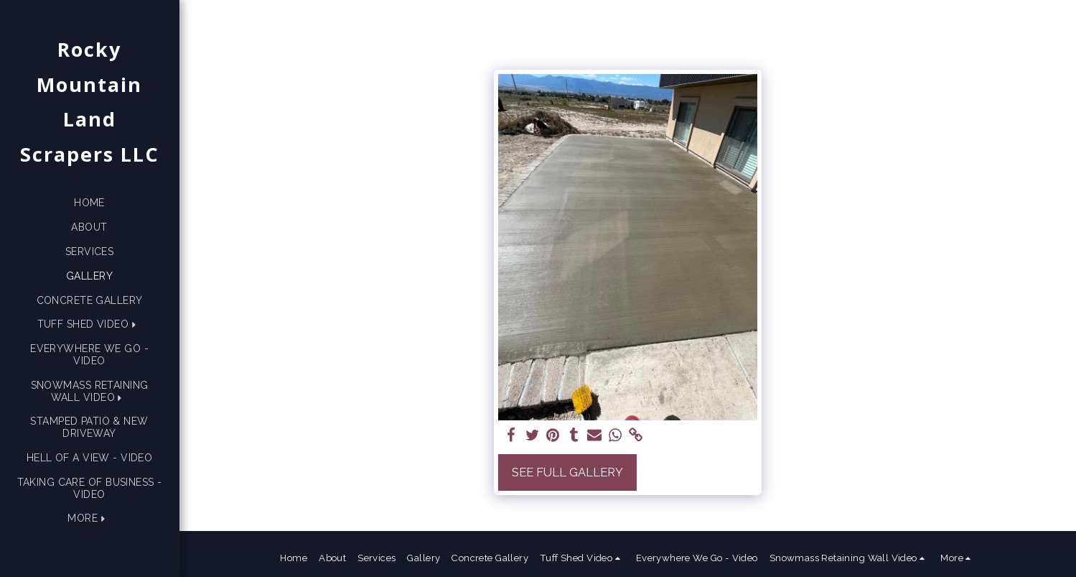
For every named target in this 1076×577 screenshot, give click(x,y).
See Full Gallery (567, 472)
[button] (89, 324)
